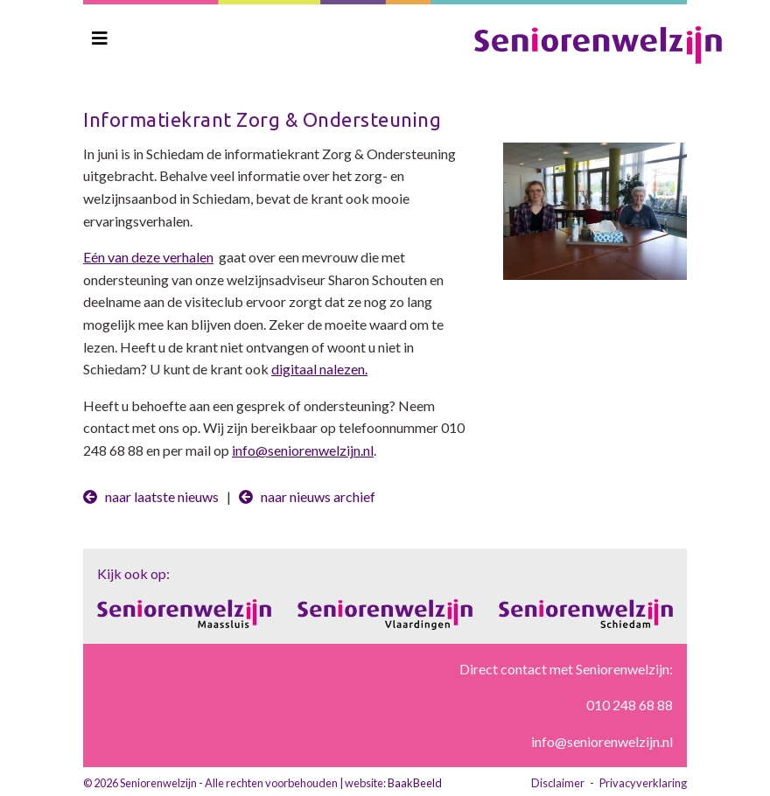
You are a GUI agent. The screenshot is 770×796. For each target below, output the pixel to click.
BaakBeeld (415, 783)
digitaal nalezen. (319, 368)
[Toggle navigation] (100, 38)
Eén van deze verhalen (148, 256)
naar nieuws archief (307, 496)
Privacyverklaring (643, 783)
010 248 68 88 (629, 704)
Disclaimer (557, 783)
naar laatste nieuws (151, 496)
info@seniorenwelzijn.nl (303, 450)
